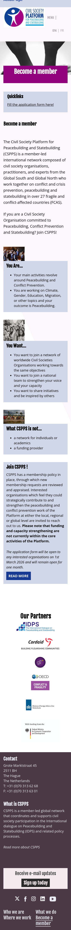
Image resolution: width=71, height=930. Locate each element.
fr (62, 30)
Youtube (53, 899)
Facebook (25, 899)
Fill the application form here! (30, 104)
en (54, 30)
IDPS (30, 831)
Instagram (33, 898)
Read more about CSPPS (21, 847)
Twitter (17, 898)
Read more (19, 576)
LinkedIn (42, 898)
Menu (50, 18)
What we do (46, 912)
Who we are (13, 912)
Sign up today (36, 883)
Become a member (44, 920)
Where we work (17, 918)
